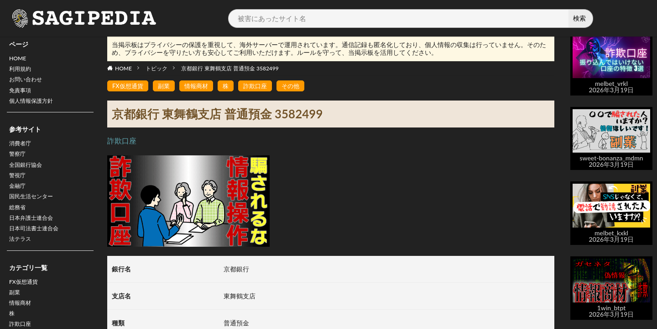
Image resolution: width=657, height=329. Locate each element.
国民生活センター (34, 210)
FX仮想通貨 (25, 301)
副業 (15, 313)
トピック (156, 68)
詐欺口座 (261, 86)
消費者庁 (22, 150)
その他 (298, 86)
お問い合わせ (28, 83)
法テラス (22, 257)
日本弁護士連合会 (34, 234)
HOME (19, 59)
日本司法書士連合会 (38, 245)
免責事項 (22, 95)
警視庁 (18, 186)
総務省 (18, 222)
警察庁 (18, 162)
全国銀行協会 (28, 174)
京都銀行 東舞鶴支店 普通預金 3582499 (230, 68)
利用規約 (22, 71)
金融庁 (18, 198)
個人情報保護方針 (34, 107)
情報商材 (200, 86)
